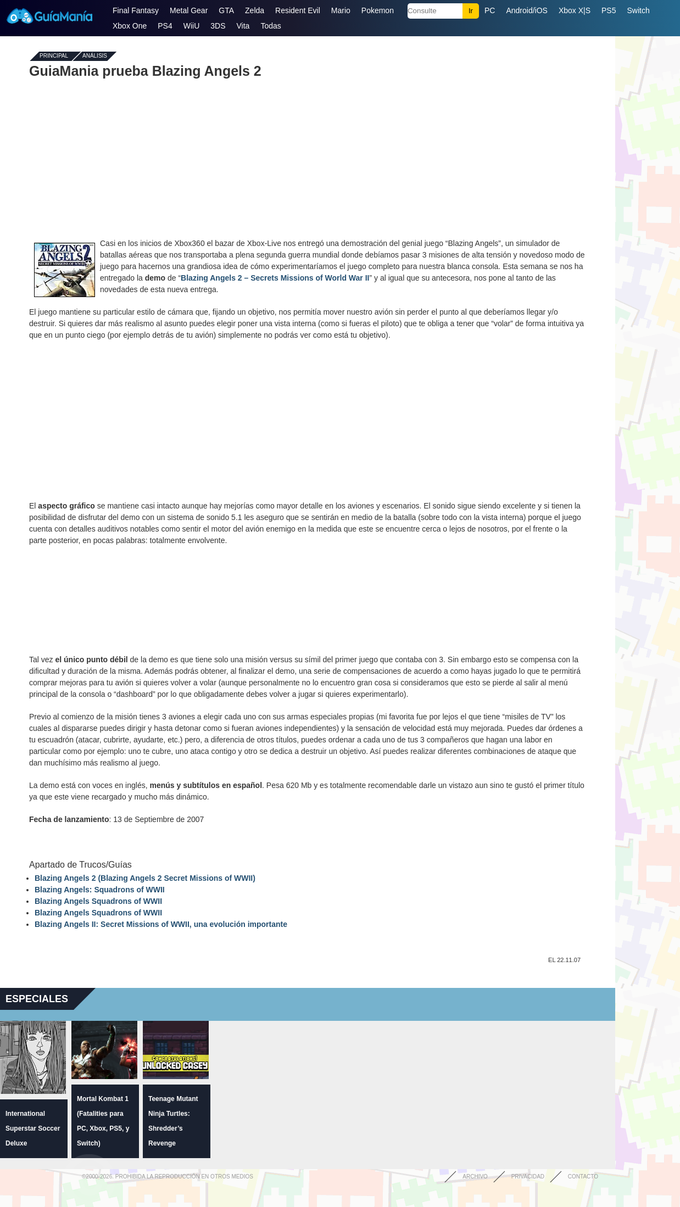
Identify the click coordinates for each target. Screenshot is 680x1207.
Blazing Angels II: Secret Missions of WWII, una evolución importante (161, 924)
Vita (243, 25)
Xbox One (130, 25)
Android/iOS (526, 10)
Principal (54, 56)
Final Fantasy (136, 10)
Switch (638, 10)
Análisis (94, 56)
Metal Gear (189, 10)
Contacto (583, 1177)
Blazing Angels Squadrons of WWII (98, 901)
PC (489, 10)
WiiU (191, 25)
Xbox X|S (574, 10)
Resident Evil (297, 10)
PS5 (608, 10)
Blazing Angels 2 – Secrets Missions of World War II (275, 277)
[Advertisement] (307, 158)
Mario (340, 10)
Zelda (254, 10)
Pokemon (377, 10)
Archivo (475, 1177)
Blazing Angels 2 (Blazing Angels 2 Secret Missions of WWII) (145, 878)
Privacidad (527, 1177)
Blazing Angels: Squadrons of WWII (100, 889)
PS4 (165, 25)
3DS (217, 25)
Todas (270, 25)
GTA (226, 10)
